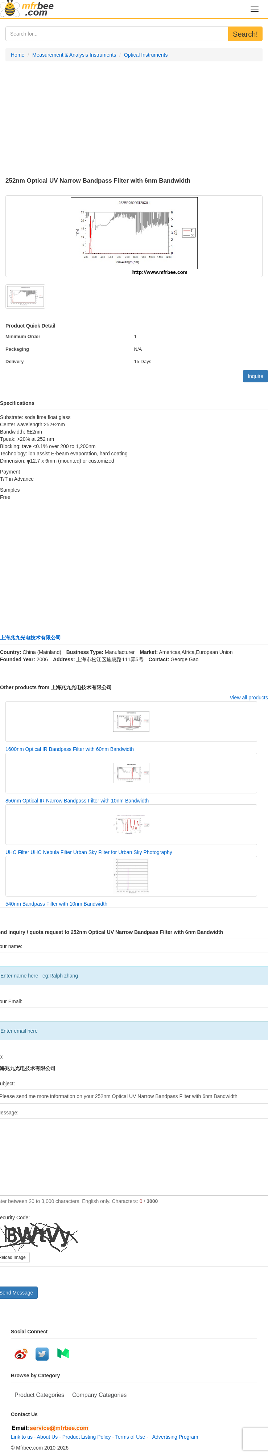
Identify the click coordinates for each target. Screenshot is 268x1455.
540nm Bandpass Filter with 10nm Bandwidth (56, 904)
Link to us (22, 1437)
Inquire (255, 376)
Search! (245, 34)
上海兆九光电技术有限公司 (30, 638)
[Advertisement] (134, 119)
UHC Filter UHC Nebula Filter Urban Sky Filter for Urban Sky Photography (88, 852)
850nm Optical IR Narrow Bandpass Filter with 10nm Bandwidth (77, 801)
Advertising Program (174, 1437)
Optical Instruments (146, 55)
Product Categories (39, 1395)
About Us (47, 1437)
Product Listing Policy (86, 1437)
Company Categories (99, 1395)
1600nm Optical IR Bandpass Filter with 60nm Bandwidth (69, 749)
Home (17, 55)
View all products (249, 697)
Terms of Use (130, 1437)
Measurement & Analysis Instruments (74, 55)
